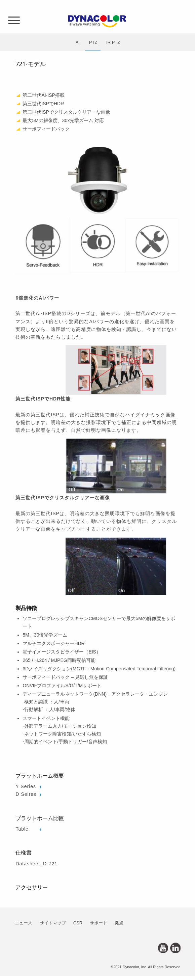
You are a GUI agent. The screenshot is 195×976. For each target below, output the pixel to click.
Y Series (25, 786)
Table (21, 829)
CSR (77, 922)
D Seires (25, 794)
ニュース (23, 922)
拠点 (119, 922)
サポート (98, 922)
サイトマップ (53, 922)
